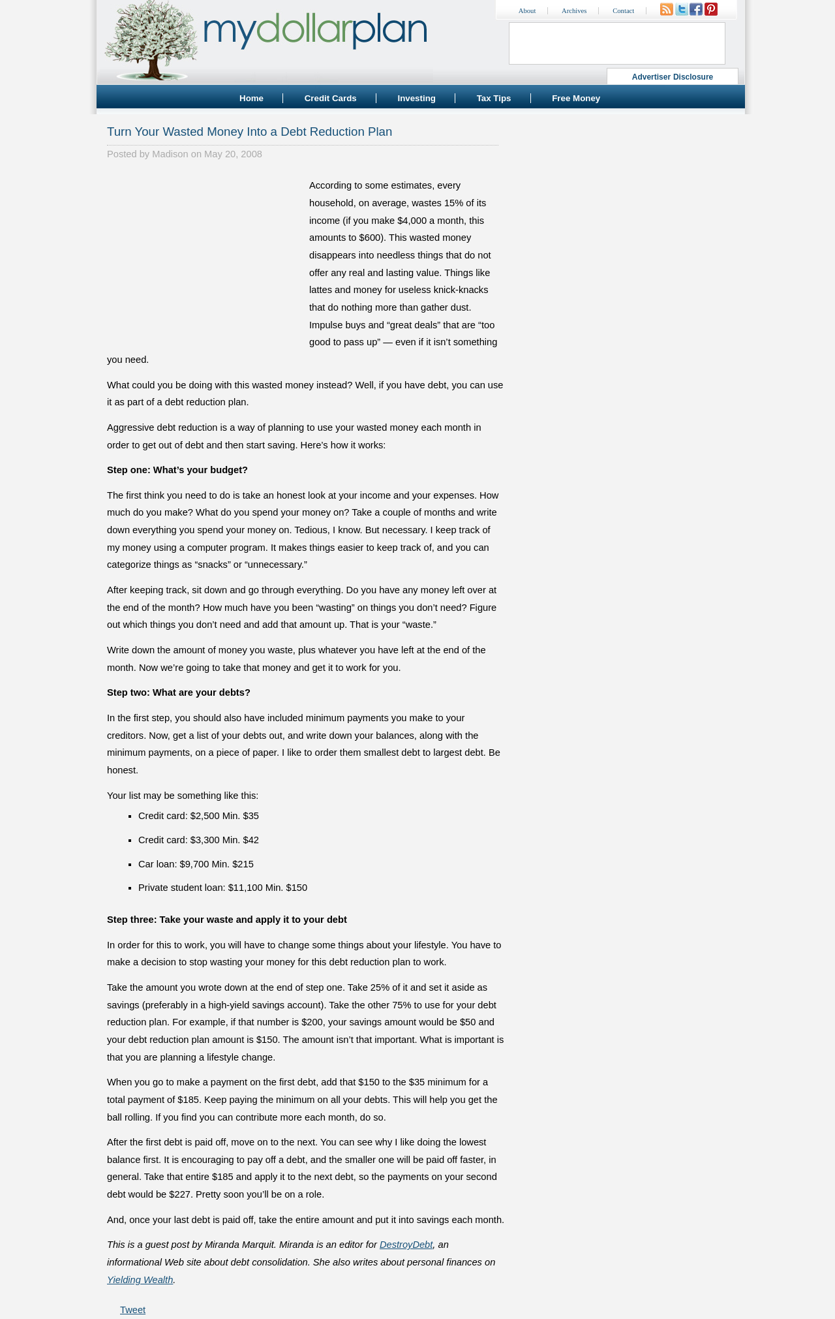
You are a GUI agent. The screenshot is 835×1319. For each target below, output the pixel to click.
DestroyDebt (406, 1244)
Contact (623, 10)
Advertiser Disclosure (673, 77)
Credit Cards (331, 98)
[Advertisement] (205, 258)
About (527, 10)
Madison (170, 154)
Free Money (576, 98)
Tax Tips (494, 98)
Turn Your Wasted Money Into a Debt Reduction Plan (249, 131)
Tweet (132, 1310)
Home (251, 98)
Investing (416, 98)
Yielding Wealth (140, 1280)
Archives (574, 10)
